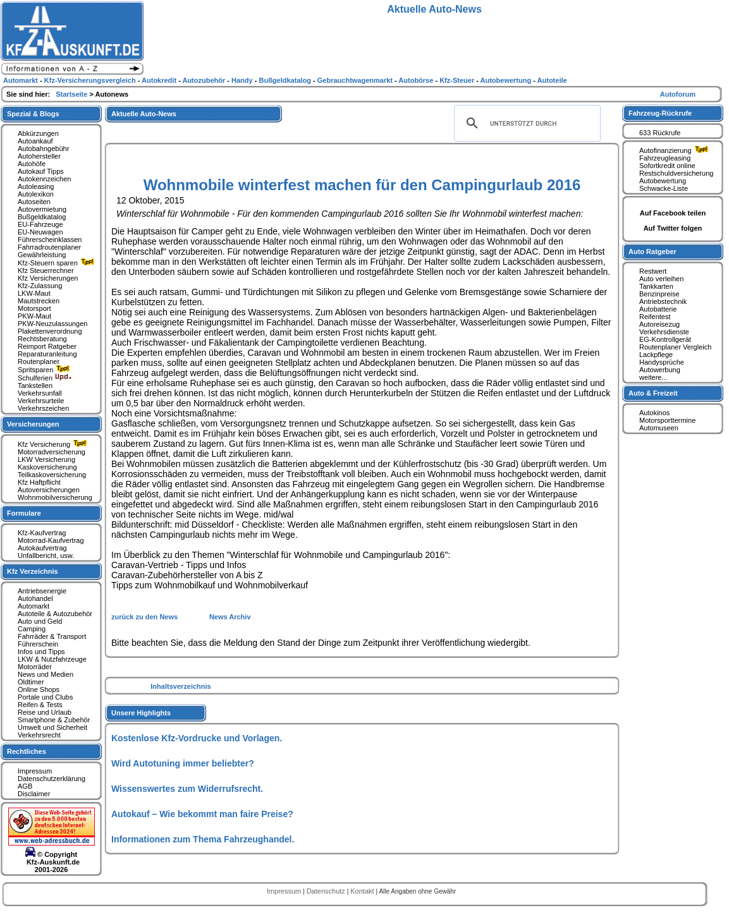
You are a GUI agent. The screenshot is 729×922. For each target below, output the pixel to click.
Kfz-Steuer (457, 80)
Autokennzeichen (44, 179)
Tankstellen (35, 385)
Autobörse (416, 80)
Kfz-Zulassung (40, 285)
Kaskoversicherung (47, 467)
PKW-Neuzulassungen (52, 323)
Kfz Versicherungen (48, 278)
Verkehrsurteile (41, 400)
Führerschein (38, 644)
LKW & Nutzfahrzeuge (52, 659)
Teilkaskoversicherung (52, 474)
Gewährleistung (42, 254)
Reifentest (655, 316)
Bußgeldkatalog (42, 217)
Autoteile (552, 80)
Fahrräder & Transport (52, 636)
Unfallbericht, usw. (46, 555)
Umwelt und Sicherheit (52, 727)
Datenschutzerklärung (51, 778)
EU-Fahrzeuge (40, 224)
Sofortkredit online (667, 165)
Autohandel (35, 598)
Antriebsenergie (42, 591)
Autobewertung (662, 181)
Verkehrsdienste (664, 332)
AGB (25, 786)
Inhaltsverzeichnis (180, 686)
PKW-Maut (34, 316)
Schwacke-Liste (663, 188)
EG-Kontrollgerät (665, 339)
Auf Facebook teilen (673, 213)
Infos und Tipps (41, 651)
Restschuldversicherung (676, 173)
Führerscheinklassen (50, 239)
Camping (32, 629)
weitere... (653, 377)
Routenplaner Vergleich (675, 347)
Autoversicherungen (49, 490)
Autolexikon (36, 194)
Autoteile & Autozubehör (55, 613)
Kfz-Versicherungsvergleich (91, 80)
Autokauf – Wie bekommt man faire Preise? (202, 814)
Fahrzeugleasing (664, 158)
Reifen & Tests (40, 704)
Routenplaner (38, 361)
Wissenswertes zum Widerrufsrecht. (187, 789)
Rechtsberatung (42, 339)
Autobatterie (658, 309)
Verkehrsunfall (40, 393)
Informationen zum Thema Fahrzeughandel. (202, 839)
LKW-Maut (34, 293)
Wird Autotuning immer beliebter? (182, 763)
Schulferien (45, 378)
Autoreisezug (659, 324)
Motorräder (35, 666)
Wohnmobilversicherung (55, 497)
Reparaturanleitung (47, 354)
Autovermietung (42, 209)
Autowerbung (659, 369)
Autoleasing (36, 186)
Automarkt (33, 606)
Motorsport (34, 308)
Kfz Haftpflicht (39, 482)
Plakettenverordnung (50, 331)
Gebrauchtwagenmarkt (356, 80)
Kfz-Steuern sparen (57, 263)
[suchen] (525, 123)
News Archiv (230, 617)
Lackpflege (656, 354)
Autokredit (160, 80)
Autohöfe (32, 163)
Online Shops (38, 689)
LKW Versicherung (46, 459)
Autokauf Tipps (41, 171)
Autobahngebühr (43, 148)
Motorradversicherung (51, 452)
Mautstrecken (38, 301)
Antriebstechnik (663, 301)
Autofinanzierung (675, 150)
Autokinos (654, 412)
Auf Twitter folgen (673, 228)
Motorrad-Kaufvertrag (51, 540)
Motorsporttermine (667, 420)
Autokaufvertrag (42, 548)
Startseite (72, 94)
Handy (243, 80)
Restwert (652, 271)
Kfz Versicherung (54, 444)
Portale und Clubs (45, 697)
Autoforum (677, 94)
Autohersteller (39, 156)
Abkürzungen (38, 133)
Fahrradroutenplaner (49, 247)
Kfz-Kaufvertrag (42, 533)
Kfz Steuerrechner (46, 270)
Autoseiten (34, 201)
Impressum (35, 771)
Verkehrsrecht (39, 735)
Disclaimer (34, 794)
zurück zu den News (145, 617)
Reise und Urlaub (44, 712)
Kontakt (363, 891)
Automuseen (658, 428)
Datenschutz (327, 891)
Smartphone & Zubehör (54, 720)
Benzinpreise (659, 294)
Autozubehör (204, 80)
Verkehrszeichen (43, 408)
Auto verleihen (661, 278)
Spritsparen (45, 369)
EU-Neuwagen (40, 232)
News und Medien (45, 674)
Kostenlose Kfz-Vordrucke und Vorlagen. (196, 738)
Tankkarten (656, 286)
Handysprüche (661, 362)
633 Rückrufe (659, 132)
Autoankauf (35, 141)
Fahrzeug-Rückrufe (660, 113)
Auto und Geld (40, 621)
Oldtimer (31, 682)
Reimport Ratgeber (47, 346)
